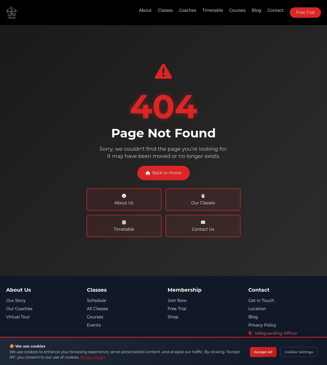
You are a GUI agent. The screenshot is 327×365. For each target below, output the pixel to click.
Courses (237, 10)
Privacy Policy (262, 325)
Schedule (96, 300)
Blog (256, 10)
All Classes (97, 308)
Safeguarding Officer (272, 333)
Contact (275, 10)
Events (94, 325)
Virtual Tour (18, 317)
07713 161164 (263, 353)
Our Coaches (19, 308)
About (145, 10)
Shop (173, 317)
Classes (165, 10)
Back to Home (163, 173)
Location (257, 308)
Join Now (177, 300)
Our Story (16, 300)
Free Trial (305, 12)
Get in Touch (261, 300)
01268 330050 (265, 345)
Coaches (187, 10)
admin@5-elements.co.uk (277, 362)
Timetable (213, 10)
